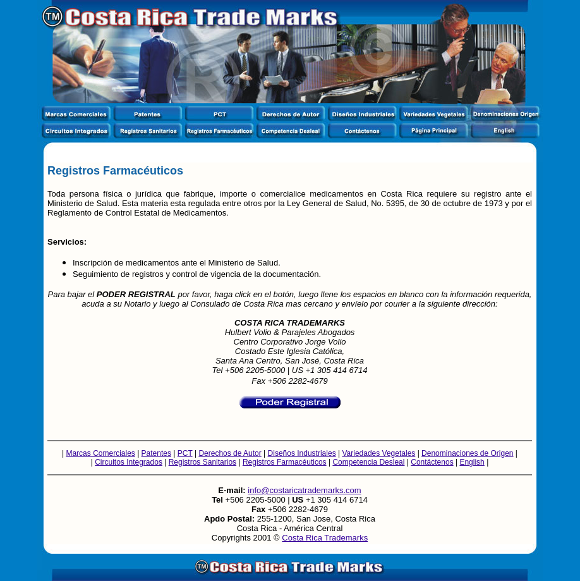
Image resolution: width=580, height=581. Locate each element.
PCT (185, 453)
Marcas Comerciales (100, 453)
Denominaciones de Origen (467, 453)
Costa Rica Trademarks (325, 537)
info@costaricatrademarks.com (304, 490)
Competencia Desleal (368, 462)
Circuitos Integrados (128, 462)
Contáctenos (432, 462)
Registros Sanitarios (202, 462)
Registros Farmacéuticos (285, 462)
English (471, 462)
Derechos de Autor (229, 453)
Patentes (156, 453)
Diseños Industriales (302, 453)
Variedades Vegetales (378, 453)
